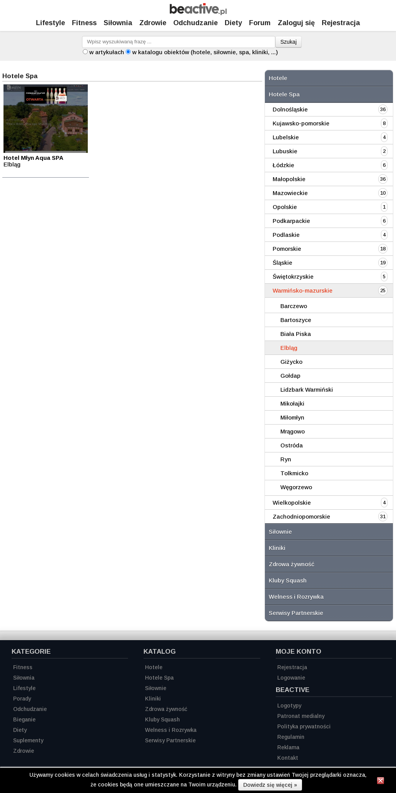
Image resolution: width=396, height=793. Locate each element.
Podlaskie (286, 234)
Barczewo (293, 306)
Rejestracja (292, 667)
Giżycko (291, 361)
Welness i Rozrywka (296, 596)
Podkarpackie (291, 221)
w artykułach (106, 52)
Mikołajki (292, 403)
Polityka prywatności (304, 726)
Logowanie (291, 678)
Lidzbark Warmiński (306, 389)
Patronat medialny (300, 716)
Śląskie (282, 262)
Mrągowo (292, 431)
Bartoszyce (295, 320)
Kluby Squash (288, 580)
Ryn (285, 459)
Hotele (278, 78)
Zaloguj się (296, 23)
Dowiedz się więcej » (270, 785)
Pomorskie (287, 248)
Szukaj (288, 42)
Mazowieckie (290, 193)
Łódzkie (283, 165)
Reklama (288, 747)
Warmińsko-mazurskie (303, 290)
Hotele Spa (284, 94)
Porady (22, 698)
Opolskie (285, 207)
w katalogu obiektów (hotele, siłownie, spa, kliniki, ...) (205, 52)
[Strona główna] (198, 13)
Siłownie (280, 531)
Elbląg (288, 347)
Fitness (84, 23)
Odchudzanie (195, 23)
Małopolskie (289, 179)
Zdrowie (152, 23)
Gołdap (290, 375)
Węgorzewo (296, 487)
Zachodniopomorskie (301, 516)
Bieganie (24, 719)
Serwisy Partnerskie (296, 613)
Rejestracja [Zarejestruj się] (341, 23)
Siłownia (118, 23)
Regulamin (290, 737)
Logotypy (289, 705)
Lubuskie (285, 151)
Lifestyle (50, 23)
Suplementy (28, 740)
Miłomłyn (292, 417)
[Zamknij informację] (380, 782)
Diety (233, 23)
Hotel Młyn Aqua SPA (33, 157)
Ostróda (291, 445)
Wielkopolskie (292, 502)
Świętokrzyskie (293, 276)
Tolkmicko (294, 473)
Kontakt (287, 758)
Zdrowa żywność (291, 564)
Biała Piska (295, 334)
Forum (260, 23)
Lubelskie (286, 137)
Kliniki (277, 548)
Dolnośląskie (290, 109)
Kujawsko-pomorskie (301, 123)
